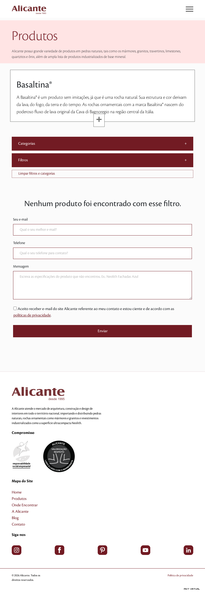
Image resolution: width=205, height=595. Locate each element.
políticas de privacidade (32, 315)
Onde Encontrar (25, 505)
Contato (18, 524)
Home (17, 492)
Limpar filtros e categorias (36, 173)
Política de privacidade (180, 575)
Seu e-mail (20, 219)
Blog (15, 518)
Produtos (19, 499)
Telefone (19, 243)
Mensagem (21, 266)
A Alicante (20, 512)
